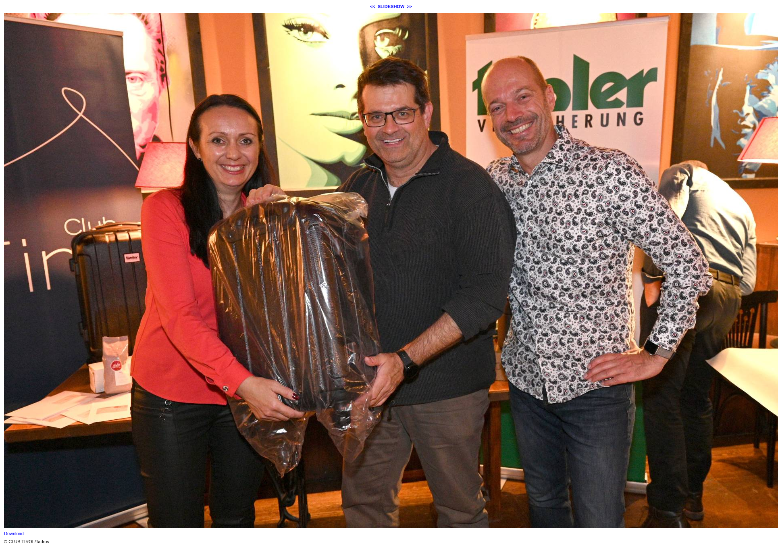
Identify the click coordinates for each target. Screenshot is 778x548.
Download (14, 533)
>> (409, 6)
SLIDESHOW (391, 6)
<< (372, 6)
